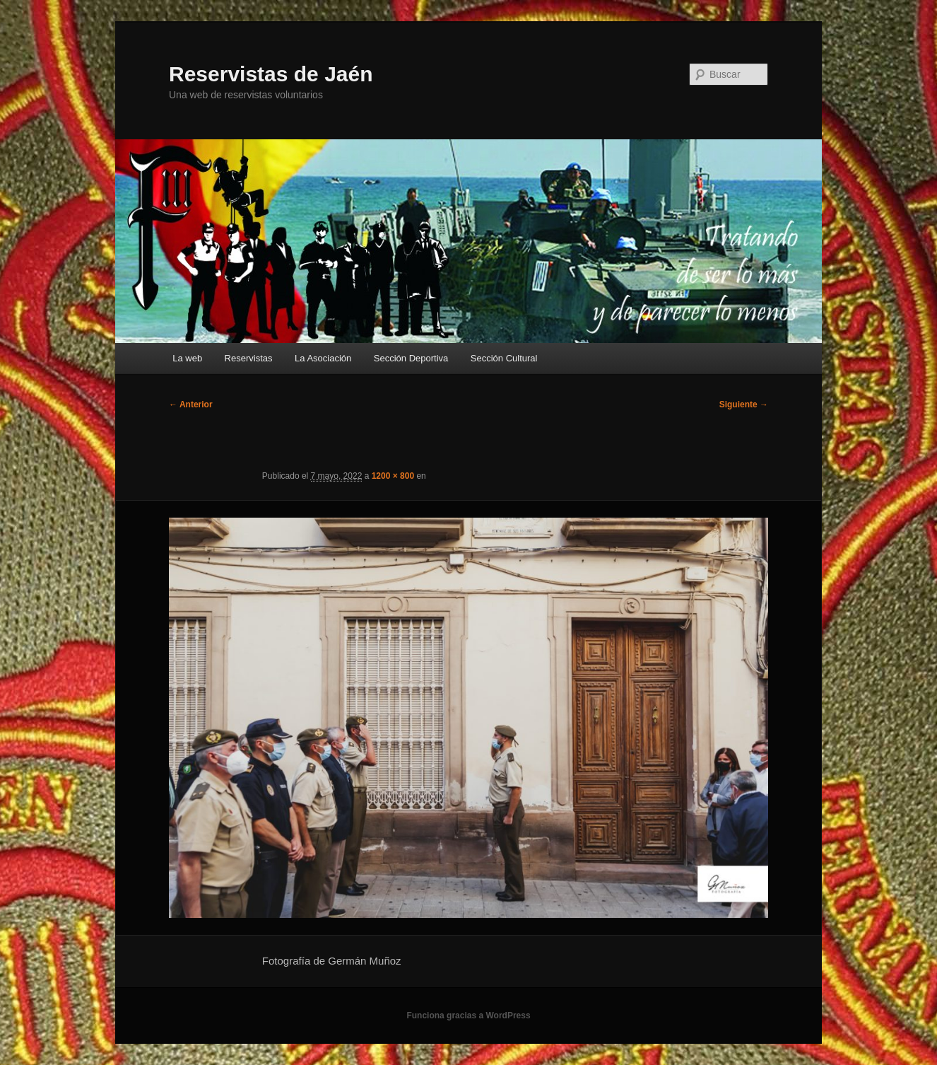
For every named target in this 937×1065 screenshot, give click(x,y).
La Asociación (323, 358)
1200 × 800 (393, 476)
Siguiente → (743, 404)
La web (187, 358)
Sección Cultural (504, 358)
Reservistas (249, 358)
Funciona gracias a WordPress (468, 1015)
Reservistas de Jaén (271, 74)
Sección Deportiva (411, 358)
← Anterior (191, 404)
